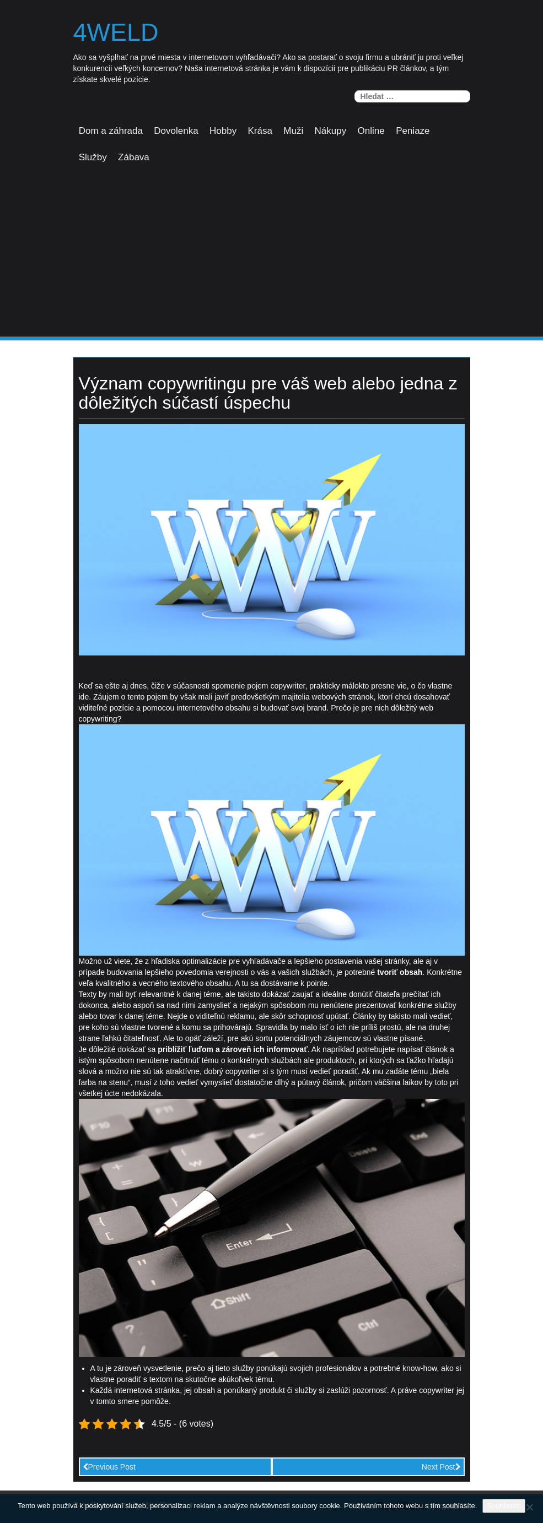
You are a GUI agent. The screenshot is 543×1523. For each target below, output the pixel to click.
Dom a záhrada (111, 131)
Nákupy (331, 131)
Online (371, 131)
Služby (93, 157)
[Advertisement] (271, 254)
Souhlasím (503, 1506)
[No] (529, 1507)
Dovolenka (176, 131)
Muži (293, 131)
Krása (260, 131)
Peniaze (412, 131)
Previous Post (109, 1466)
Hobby (222, 131)
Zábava (133, 157)
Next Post (441, 1466)
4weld (116, 32)
